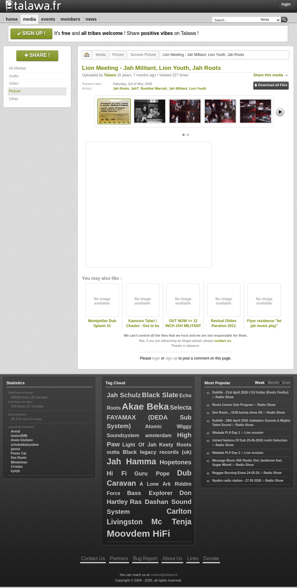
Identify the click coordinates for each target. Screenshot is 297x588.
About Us (172, 558)
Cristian (17, 466)
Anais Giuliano (22, 440)
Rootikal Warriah (153, 88)
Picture (14, 91)
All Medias (17, 68)
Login (286, 4)
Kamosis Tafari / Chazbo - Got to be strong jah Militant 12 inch (142, 329)
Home (12, 19)
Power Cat (18, 453)
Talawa (110, 75)
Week (260, 383)
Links (192, 558)
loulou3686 (19, 435)
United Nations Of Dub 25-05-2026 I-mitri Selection (249, 440)
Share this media (268, 75)
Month (273, 383)
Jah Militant (178, 88)
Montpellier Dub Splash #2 (102, 323)
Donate (211, 558)
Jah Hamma (131, 461)
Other (13, 99)
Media (29, 19)
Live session (253, 432)
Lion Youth (197, 88)
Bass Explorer (150, 493)
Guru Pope (152, 474)
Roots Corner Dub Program (232, 405)
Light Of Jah (139, 445)
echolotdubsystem (25, 444)
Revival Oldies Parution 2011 (223, 323)
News (91, 19)
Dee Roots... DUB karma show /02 (237, 412)
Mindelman (19, 462)
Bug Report (145, 558)
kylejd (15, 471)
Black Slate (160, 395)
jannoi (15, 449)
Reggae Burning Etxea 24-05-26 (235, 473)
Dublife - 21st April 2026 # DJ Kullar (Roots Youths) (250, 392)
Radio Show (225, 397)
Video (13, 83)
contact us (222, 341)
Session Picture (143, 55)
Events (48, 19)
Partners (119, 558)
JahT (135, 88)
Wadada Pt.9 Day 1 (226, 432)
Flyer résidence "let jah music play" (264, 323)
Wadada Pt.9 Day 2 (226, 452)
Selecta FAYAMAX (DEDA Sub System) (149, 416)
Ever (286, 383)
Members (70, 19)
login (156, 358)
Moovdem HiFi (138, 533)
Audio (14, 76)
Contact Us (93, 558)
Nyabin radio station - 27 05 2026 (236, 480)
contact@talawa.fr (164, 575)
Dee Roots (18, 457)
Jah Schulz (124, 394)
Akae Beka (145, 406)
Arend (15, 431)
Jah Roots (121, 88)
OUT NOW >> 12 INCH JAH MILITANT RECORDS (183, 326)
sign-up (172, 358)
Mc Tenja (171, 521)
